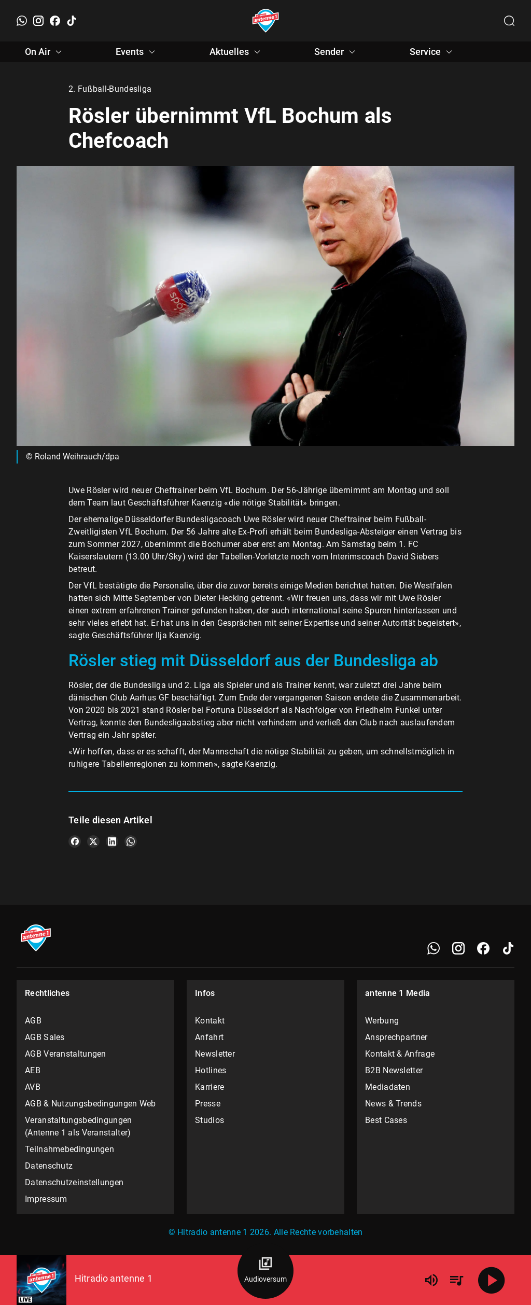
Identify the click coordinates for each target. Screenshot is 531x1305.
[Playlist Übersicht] (456, 1280)
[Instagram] (38, 21)
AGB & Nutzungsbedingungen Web (90, 1103)
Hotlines (210, 1070)
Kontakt (210, 1021)
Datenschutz (49, 1166)
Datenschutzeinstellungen (74, 1182)
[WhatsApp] (22, 21)
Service (432, 52)
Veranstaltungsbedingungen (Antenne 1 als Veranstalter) (78, 1126)
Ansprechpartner (396, 1037)
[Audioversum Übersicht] (265, 1271)
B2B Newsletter (394, 1070)
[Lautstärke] (431, 1280)
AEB (32, 1070)
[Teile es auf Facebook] (74, 841)
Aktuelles (236, 52)
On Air (45, 52)
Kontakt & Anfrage (400, 1054)
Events (137, 52)
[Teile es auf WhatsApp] (130, 841)
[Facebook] (55, 21)
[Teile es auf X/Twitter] (93, 841)
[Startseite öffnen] (266, 20)
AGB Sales (45, 1037)
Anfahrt (209, 1037)
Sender (336, 52)
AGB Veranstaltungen (65, 1054)
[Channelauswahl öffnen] (509, 20)
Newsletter (215, 1054)
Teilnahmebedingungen (69, 1149)
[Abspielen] (491, 1280)
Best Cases (386, 1120)
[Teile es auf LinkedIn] (112, 841)
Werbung (382, 1021)
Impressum (46, 1199)
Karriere (209, 1087)
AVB (32, 1087)
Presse (207, 1103)
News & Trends (393, 1103)
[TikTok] (71, 21)
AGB (33, 1021)
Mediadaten (387, 1087)
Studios (209, 1120)
